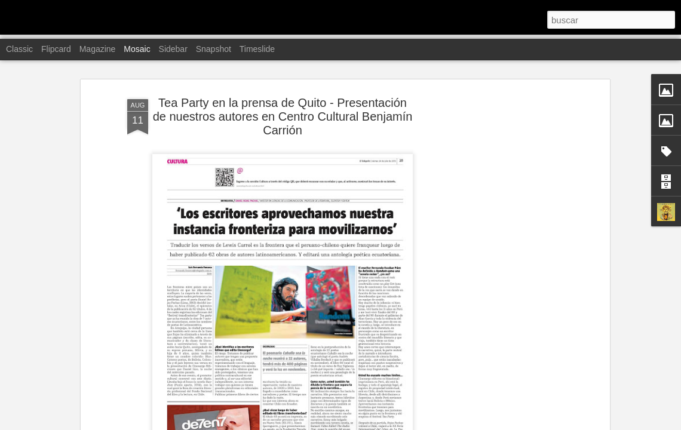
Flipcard (56, 49)
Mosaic (137, 49)
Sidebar (173, 49)
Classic (19, 49)
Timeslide (257, 49)
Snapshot (213, 49)
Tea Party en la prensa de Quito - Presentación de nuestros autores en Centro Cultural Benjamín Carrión (283, 116)
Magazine (97, 49)
